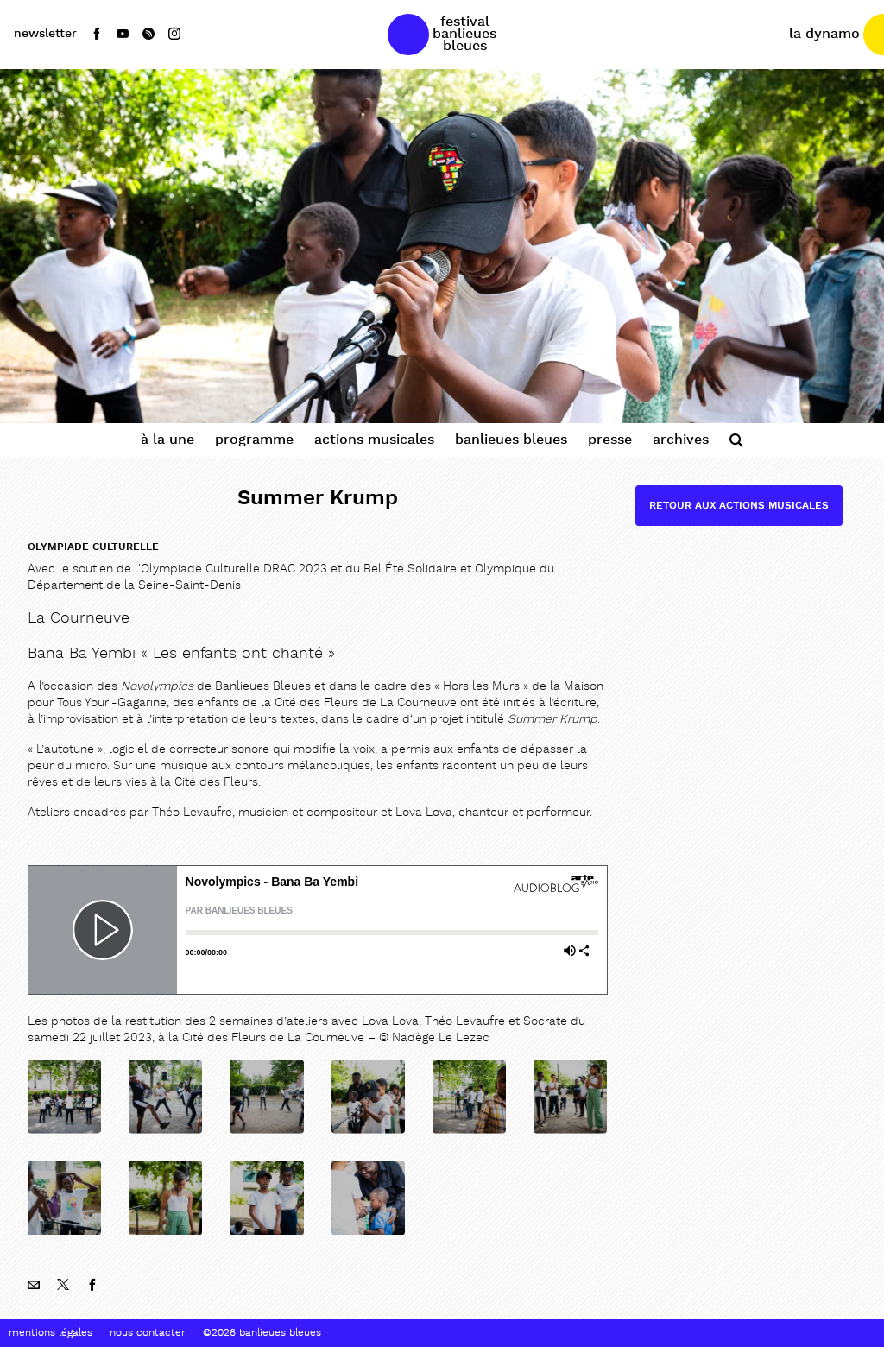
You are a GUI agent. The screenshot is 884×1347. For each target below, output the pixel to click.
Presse (610, 440)
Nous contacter (148, 1333)
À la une (167, 440)
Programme (254, 440)
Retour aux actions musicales (739, 505)
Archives (681, 440)
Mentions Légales (50, 1333)
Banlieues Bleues (511, 440)
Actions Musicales (374, 440)
